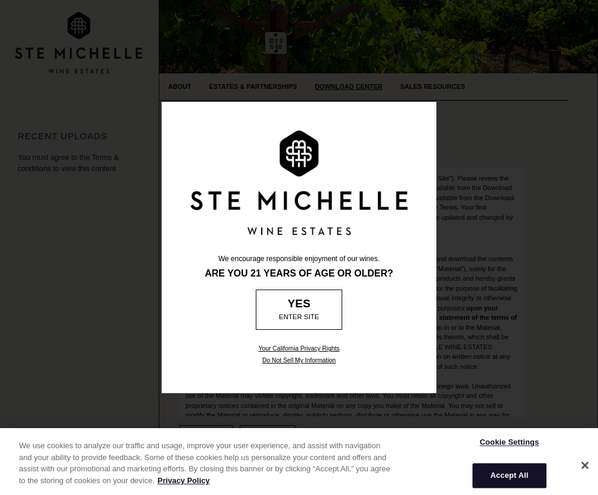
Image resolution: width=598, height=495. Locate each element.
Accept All (509, 479)
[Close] (585, 469)
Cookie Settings (509, 445)
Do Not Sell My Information (299, 360)
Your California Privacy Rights (298, 348)
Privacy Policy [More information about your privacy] (183, 484)
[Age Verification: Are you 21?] (299, 310)
